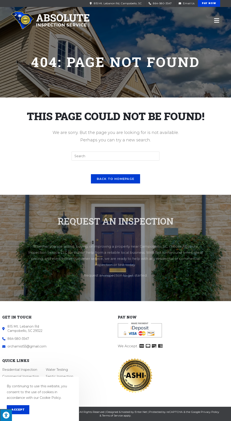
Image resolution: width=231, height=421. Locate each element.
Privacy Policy (210, 412)
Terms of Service (112, 415)
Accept (18, 409)
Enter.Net (141, 412)
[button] (209, 3)
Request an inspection (103, 296)
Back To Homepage (115, 179)
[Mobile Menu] (216, 20)
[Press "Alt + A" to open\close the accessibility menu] (6, 415)
